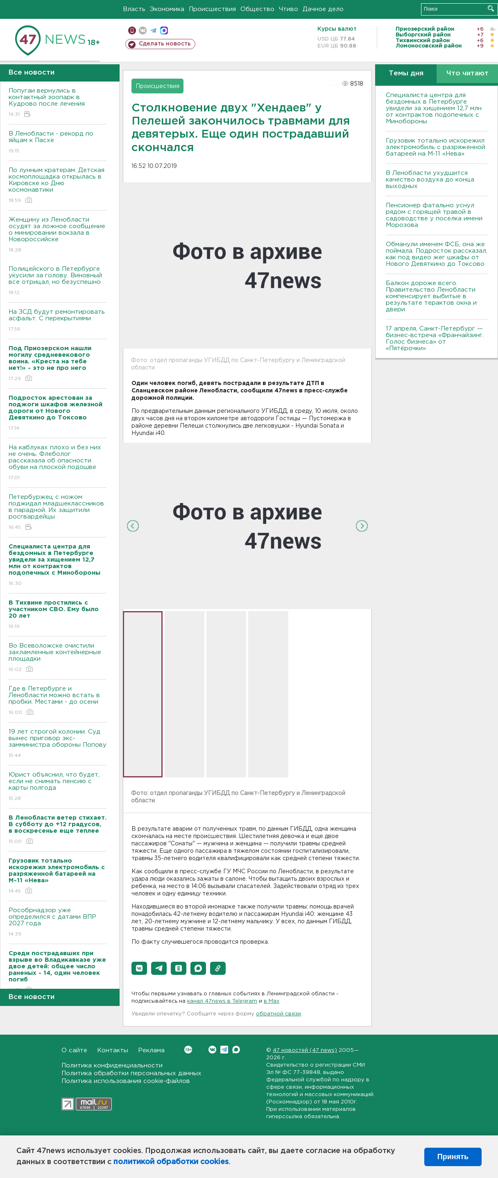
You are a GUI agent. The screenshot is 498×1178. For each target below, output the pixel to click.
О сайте (74, 1050)
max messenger (164, 30)
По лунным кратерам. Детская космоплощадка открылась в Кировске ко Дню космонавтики (57, 186)
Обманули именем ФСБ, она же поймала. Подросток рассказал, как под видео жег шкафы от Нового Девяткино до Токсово (436, 254)
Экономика (167, 9)
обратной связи (278, 1014)
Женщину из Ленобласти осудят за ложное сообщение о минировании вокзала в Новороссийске (57, 235)
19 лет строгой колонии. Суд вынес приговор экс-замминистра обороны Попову (57, 744)
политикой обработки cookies (171, 1162)
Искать (491, 8)
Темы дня (406, 73)
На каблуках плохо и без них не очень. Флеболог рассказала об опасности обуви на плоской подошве (57, 463)
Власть (134, 9)
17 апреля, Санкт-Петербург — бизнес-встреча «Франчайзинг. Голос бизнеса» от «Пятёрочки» (435, 338)
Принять (453, 1157)
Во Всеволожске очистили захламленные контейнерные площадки (57, 658)
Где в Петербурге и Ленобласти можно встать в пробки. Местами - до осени (57, 701)
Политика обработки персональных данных (131, 1073)
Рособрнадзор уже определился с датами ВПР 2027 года (57, 923)
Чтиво (288, 9)
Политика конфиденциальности (112, 1065)
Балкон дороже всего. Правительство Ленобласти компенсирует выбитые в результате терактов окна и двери (431, 296)
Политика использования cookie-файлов (125, 1081)
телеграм (153, 30)
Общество (257, 9)
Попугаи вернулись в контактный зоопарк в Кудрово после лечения (57, 103)
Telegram (224, 1049)
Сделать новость (165, 43)
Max (236, 1049)
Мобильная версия (132, 30)
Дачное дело (323, 9)
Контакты (112, 1050)
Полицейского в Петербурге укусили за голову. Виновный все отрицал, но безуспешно (57, 281)
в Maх (271, 1001)
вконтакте (143, 30)
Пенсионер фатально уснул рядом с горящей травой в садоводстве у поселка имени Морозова (434, 215)
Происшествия (212, 9)
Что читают (467, 73)
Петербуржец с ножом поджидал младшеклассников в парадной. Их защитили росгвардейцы (57, 512)
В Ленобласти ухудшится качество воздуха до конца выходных (430, 179)
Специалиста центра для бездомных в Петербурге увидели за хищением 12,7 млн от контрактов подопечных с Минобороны (434, 108)
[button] (139, 968)
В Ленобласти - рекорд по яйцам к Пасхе (57, 142)
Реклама (151, 1050)
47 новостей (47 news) (305, 1050)
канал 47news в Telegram (222, 1001)
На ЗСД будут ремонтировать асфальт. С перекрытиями (57, 321)
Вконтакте (188, 1049)
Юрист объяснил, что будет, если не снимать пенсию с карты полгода (57, 787)
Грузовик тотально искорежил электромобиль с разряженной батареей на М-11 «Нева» (435, 147)
